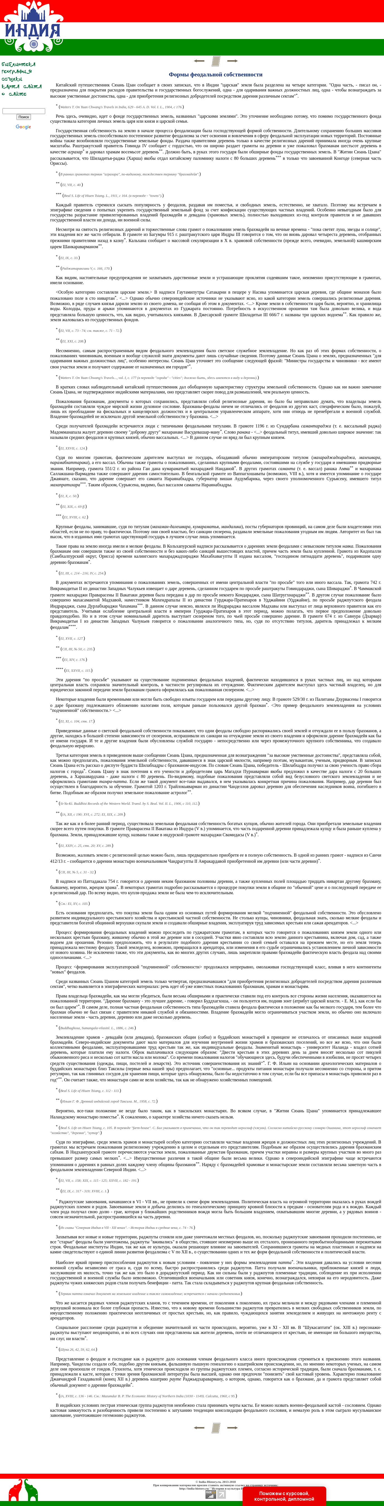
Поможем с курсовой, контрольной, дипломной (284, 1496)
